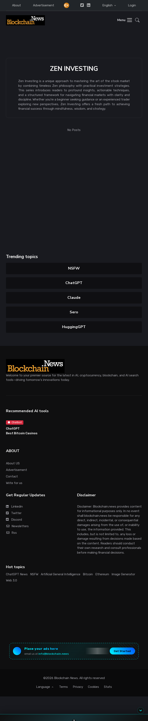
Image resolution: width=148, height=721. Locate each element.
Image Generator (123, 574)
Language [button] (43, 687)
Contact (12, 476)
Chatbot (15, 422)
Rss (11, 533)
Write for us (14, 483)
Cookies (93, 687)
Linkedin (14, 506)
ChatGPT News (17, 574)
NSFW (74, 268)
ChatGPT (73, 282)
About (16, 5)
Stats (108, 687)
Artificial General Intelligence (60, 574)
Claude (74, 297)
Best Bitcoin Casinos (22, 433)
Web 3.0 (11, 580)
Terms (63, 687)
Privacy (78, 687)
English (107, 5)
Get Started (122, 651)
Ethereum (102, 574)
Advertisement (43, 5)
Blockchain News (66, 678)
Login (132, 5)
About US (13, 463)
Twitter (14, 513)
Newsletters (17, 526)
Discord (14, 519)
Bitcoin (88, 574)
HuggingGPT (74, 326)
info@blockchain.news (53, 653)
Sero (74, 312)
